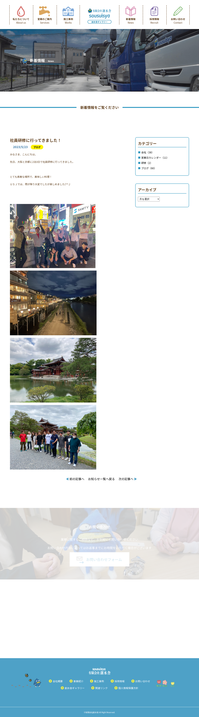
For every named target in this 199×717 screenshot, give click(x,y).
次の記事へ (127, 479)
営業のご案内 (44, 20)
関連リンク (101, 688)
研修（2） (147, 163)
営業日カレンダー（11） (155, 157)
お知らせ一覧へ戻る (101, 479)
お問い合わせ (178, 20)
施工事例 (68, 20)
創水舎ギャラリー (99, 21)
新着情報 (130, 20)
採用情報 (154, 20)
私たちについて (21, 20)
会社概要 (58, 681)
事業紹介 (78, 681)
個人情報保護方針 (128, 688)
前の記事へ (75, 479)
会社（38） (147, 152)
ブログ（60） (148, 168)
